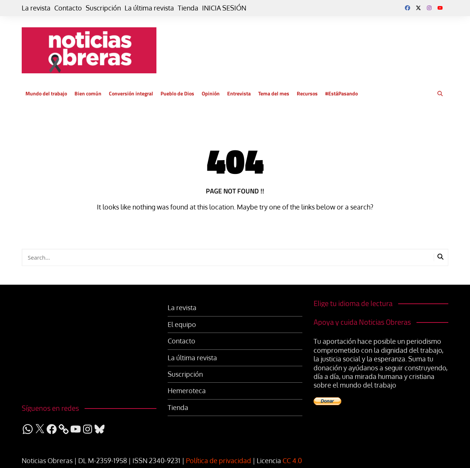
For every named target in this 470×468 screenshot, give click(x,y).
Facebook (407, 7)
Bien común (87, 93)
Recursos (307, 93)
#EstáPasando (341, 93)
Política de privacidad (218, 460)
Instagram (429, 7)
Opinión (211, 93)
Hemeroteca (187, 390)
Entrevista (239, 93)
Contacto (68, 8)
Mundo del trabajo (46, 93)
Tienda (188, 8)
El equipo (182, 324)
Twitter (418, 7)
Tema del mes (273, 93)
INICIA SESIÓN (224, 8)
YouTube (440, 7)
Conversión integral (131, 93)
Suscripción (103, 8)
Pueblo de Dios (177, 93)
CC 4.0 (292, 460)
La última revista (149, 8)
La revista (36, 8)
